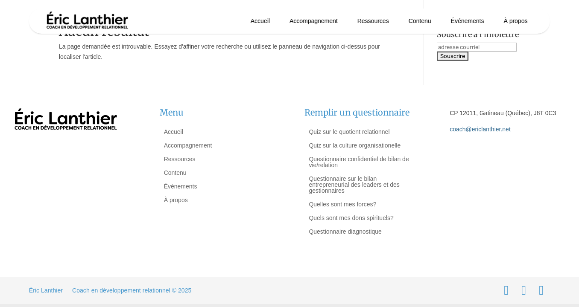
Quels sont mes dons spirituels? (351, 217)
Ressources (373, 20)
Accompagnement (314, 20)
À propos (515, 20)
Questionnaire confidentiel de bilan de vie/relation (359, 162)
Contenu (420, 20)
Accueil (260, 20)
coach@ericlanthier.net (480, 129)
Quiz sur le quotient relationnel (349, 131)
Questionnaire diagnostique (345, 231)
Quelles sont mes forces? (342, 204)
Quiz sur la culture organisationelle (355, 145)
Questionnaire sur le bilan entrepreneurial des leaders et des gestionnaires (354, 184)
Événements (467, 20)
